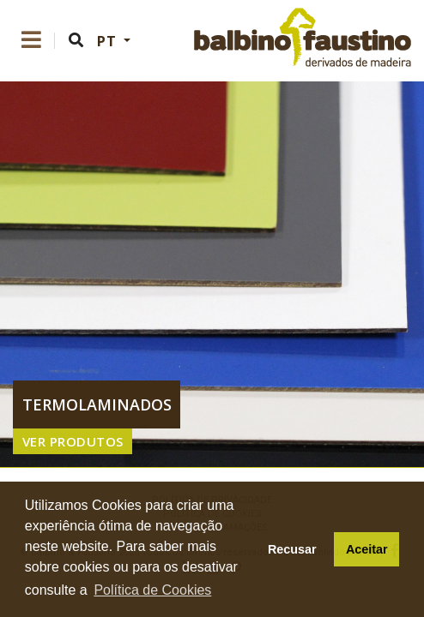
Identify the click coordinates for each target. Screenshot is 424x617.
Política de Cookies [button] (152, 590)
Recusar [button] (292, 549)
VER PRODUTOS (73, 441)
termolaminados (97, 404)
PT (108, 41)
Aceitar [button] (367, 549)
